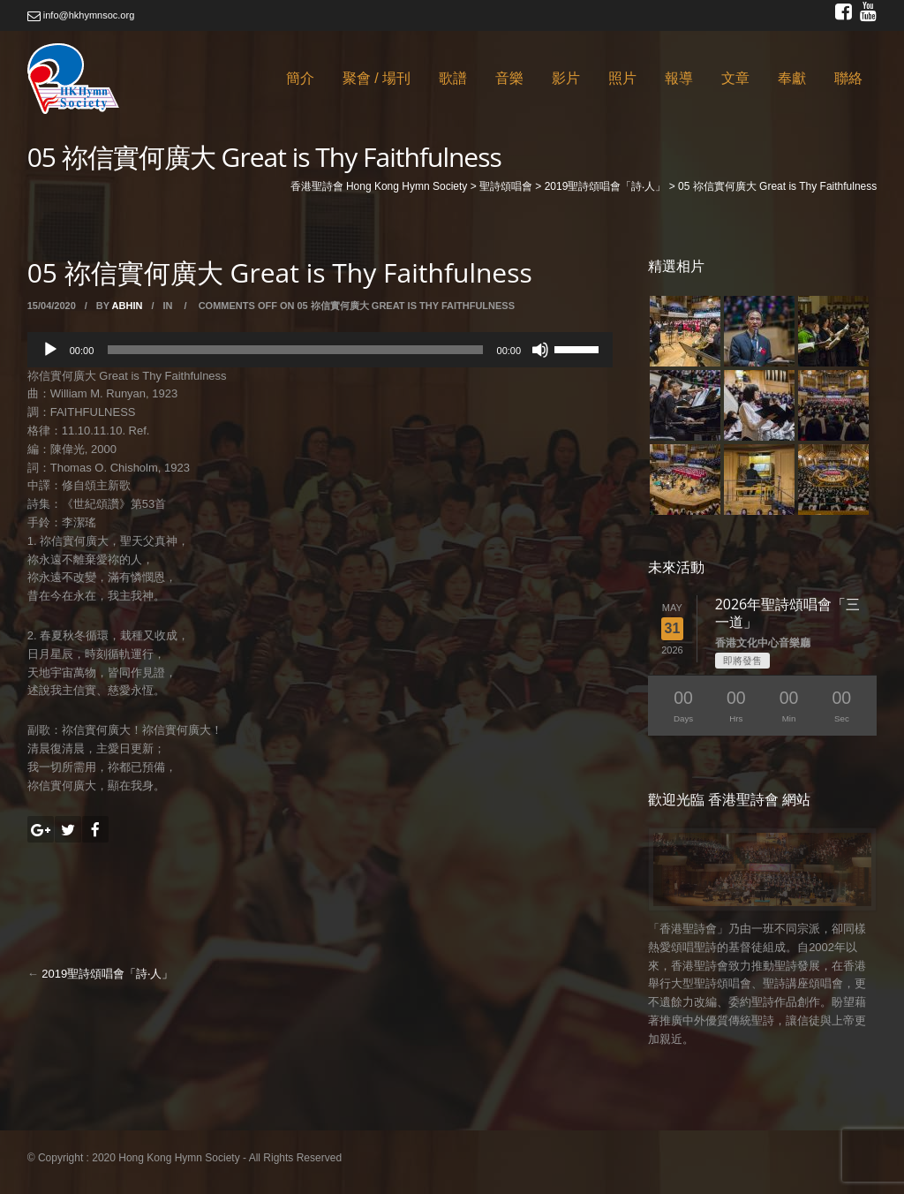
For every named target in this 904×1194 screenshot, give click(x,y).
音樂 (509, 78)
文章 (735, 78)
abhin (127, 305)
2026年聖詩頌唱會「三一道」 (788, 612)
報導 (679, 78)
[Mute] (540, 350)
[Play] (50, 350)
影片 (566, 78)
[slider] (295, 349)
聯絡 (848, 78)
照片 (622, 78)
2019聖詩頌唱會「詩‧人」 (107, 973)
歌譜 (453, 78)
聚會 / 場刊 (377, 78)
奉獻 (792, 78)
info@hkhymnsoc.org (81, 15)
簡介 (300, 78)
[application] (320, 349)
